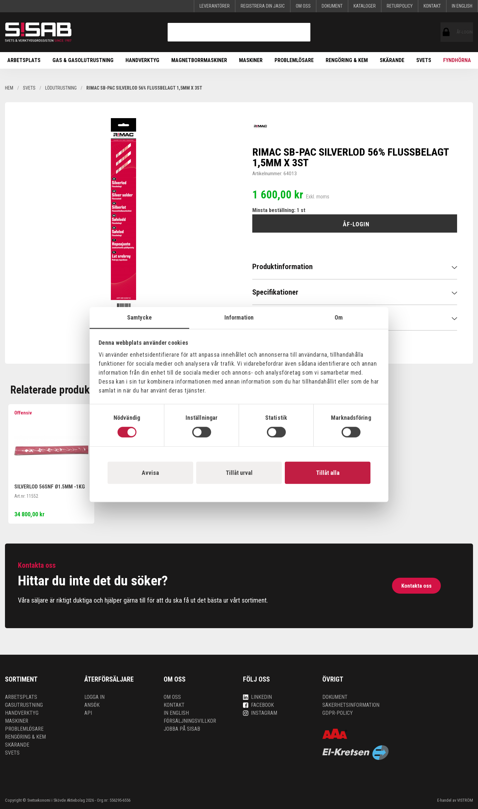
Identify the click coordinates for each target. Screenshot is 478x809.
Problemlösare (294, 60)
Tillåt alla (328, 472)
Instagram (260, 713)
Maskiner (251, 60)
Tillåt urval (239, 472)
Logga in (94, 697)
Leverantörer (214, 6)
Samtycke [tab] (139, 317)
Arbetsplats (23, 60)
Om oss (303, 6)
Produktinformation (282, 266)
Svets (423, 60)
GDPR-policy (337, 713)
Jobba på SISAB (182, 729)
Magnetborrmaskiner (199, 60)
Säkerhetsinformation (350, 705)
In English (462, 6)
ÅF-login (446, 32)
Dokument (332, 6)
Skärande (392, 60)
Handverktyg (142, 60)
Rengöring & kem (347, 60)
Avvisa (150, 472)
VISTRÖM (465, 800)
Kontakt (432, 6)
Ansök (92, 705)
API (88, 713)
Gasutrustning (24, 705)
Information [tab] (239, 317)
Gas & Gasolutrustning (83, 60)
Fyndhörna (457, 60)
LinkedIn (257, 697)
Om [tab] (339, 317)
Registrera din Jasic (263, 6)
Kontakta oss (416, 585)
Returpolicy (400, 6)
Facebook (258, 705)
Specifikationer (275, 292)
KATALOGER (365, 6)
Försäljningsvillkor (190, 721)
